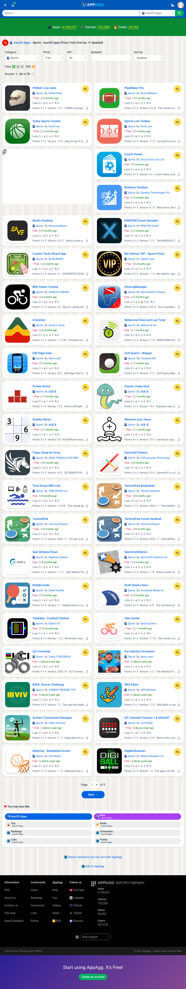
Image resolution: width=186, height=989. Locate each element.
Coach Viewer (133, 154)
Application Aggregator (130, 882)
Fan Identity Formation (139, 651)
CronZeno (39, 320)
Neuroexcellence (58, 225)
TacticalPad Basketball (139, 485)
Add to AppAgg (93, 866)
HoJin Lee (54, 126)
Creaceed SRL (148, 358)
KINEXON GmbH (150, 225)
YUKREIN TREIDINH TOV (62, 689)
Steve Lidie (55, 358)
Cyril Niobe (147, 723)
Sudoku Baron (42, 419)
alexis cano (147, 656)
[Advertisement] (47, 176)
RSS (56, 921)
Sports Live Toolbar (137, 121)
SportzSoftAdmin (135, 552)
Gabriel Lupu (147, 259)
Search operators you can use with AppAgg (93, 857)
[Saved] (13, 5)
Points (35, 921)
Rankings (36, 897)
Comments (38, 905)
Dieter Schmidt (57, 723)
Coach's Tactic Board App (49, 253)
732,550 (104, 27)
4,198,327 (69, 27)
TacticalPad (40, 519)
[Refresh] (33, 74)
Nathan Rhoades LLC (152, 756)
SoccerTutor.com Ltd (152, 159)
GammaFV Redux (135, 452)
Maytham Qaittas (58, 557)
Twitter (76, 913)
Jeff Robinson (148, 689)
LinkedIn (77, 897)
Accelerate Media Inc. (153, 590)
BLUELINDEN (56, 259)
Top (54, 897)
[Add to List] (85, 89)
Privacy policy (26, 951)
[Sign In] (181, 5)
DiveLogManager (135, 287)
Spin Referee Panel (45, 552)
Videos (56, 905)
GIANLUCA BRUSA (59, 292)
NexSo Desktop (43, 220)
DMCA (38, 951)
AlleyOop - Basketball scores (51, 751)
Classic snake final (136, 386)
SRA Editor (131, 684)
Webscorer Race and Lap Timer (145, 320)
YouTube (77, 890)
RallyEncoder (41, 585)
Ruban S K (54, 623)
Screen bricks (42, 386)
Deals (55, 913)
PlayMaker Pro (134, 88)
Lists (34, 913)
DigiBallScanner (134, 751)
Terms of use (11, 951)
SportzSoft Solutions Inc (154, 557)
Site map (10, 913)
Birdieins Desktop (136, 187)
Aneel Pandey (56, 590)
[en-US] (95, 937)
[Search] (71, 13)
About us (10, 897)
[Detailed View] (18, 67)
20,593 (133, 27)
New (55, 890)
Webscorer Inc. (149, 325)
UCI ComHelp (41, 651)
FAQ (7, 890)
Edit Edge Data (42, 353)
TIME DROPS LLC (58, 491)
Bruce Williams (149, 93)
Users (34, 890)
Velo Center (132, 618)
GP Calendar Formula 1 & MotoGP (146, 717)
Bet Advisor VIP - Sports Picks (144, 253)
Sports (38, 93)
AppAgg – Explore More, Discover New (162, 951)
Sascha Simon (148, 623)
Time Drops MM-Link (46, 485)
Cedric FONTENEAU (60, 656)
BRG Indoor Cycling (45, 287)
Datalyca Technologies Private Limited (162, 192)
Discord (76, 921)
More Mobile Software (153, 292)
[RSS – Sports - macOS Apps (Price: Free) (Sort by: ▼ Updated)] (34, 67)
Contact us (11, 905)
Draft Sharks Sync (136, 585)
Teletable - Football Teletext (51, 618)
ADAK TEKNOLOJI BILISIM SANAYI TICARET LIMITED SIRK (81, 457)
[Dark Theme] (173, 5)
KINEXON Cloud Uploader (141, 220)
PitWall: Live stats (44, 88)
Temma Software (150, 491)
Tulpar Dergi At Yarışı (47, 452)
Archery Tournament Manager (52, 717)
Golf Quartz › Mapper (138, 353)
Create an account (92, 977)
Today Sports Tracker (47, 121)
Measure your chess (137, 419)
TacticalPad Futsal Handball (142, 519)
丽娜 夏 (53, 391)
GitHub (76, 905)
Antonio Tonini (57, 325)
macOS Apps (17, 816)
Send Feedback (14, 921)
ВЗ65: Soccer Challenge (48, 684)
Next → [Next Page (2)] (93, 794)
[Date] (111, 58)
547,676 (103, 924)
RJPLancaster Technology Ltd (157, 457)
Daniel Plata (55, 93)
